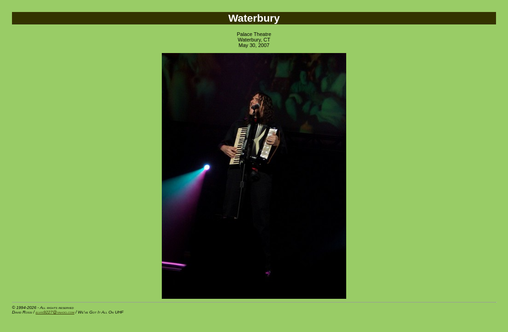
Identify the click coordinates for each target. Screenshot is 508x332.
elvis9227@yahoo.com (54, 312)
